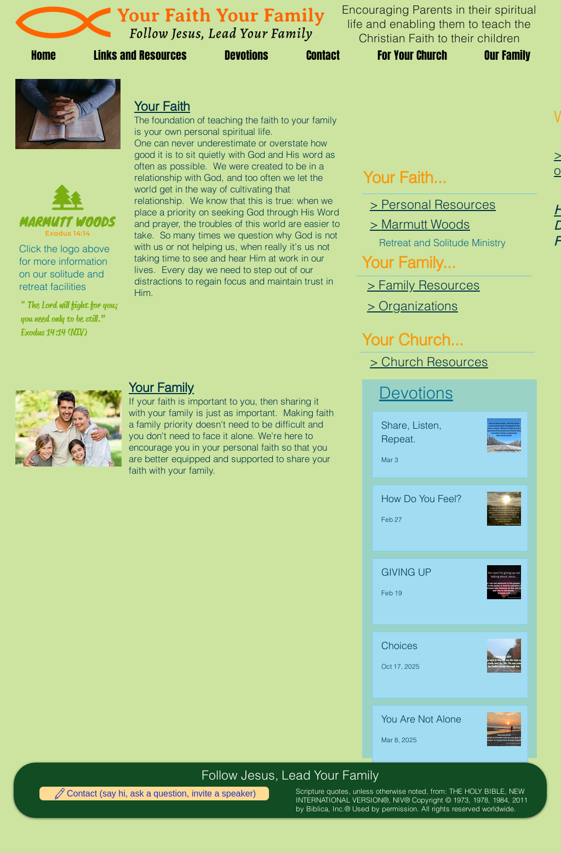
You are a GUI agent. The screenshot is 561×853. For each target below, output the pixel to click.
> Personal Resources (433, 204)
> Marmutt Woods (420, 224)
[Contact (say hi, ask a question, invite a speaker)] (154, 793)
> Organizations (412, 306)
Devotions (416, 393)
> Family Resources (423, 285)
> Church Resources (429, 361)
